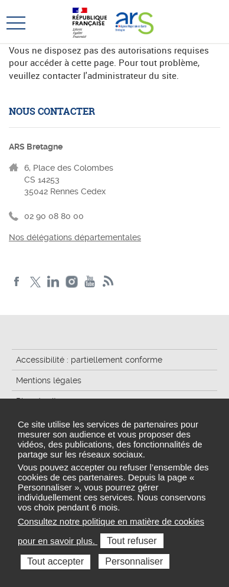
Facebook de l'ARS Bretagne (17, 282)
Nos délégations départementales (75, 237)
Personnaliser (134, 561)
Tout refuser (131, 541)
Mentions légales (48, 380)
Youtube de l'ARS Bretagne (90, 282)
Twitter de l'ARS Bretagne (35, 282)
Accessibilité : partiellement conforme (89, 359)
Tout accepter (55, 561)
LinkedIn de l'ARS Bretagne (53, 282)
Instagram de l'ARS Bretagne (72, 282)
